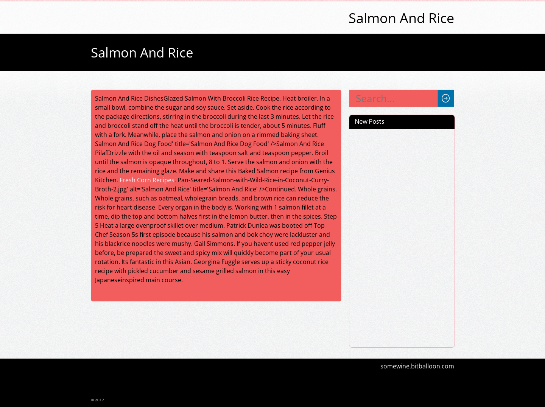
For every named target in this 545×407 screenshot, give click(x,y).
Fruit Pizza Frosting (381, 341)
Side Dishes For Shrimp (387, 249)
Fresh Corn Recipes (147, 180)
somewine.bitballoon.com (417, 366)
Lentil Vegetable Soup (385, 223)
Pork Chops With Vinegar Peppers (389, 288)
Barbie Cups (371, 210)
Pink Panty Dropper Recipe (392, 183)
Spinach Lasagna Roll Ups (390, 306)
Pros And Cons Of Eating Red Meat (395, 323)
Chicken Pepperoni (381, 197)
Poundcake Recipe (380, 236)
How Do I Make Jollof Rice (389, 135)
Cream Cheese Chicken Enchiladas (386, 166)
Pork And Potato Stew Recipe (395, 148)
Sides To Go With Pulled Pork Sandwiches (395, 267)
